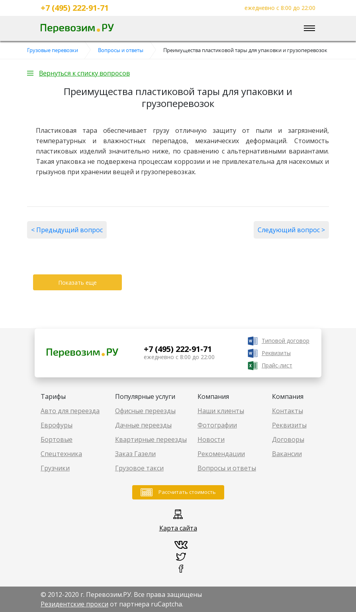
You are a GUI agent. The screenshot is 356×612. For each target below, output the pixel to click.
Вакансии (287, 453)
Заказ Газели (135, 453)
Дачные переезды (143, 425)
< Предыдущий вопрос (67, 229)
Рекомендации (221, 453)
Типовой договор (285, 340)
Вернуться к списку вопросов (84, 73)
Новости (211, 439)
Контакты (287, 410)
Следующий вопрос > (291, 229)
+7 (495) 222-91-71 (75, 8)
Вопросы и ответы (227, 468)
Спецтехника (61, 453)
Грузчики (55, 468)
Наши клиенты (221, 410)
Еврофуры (56, 425)
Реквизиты (276, 353)
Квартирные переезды (151, 439)
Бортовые (56, 439)
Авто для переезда (70, 410)
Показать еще (77, 282)
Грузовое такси (139, 468)
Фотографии (217, 425)
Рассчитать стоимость (187, 491)
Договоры (288, 439)
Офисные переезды (145, 410)
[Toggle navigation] (309, 29)
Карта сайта (178, 528)
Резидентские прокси (74, 604)
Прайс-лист (277, 365)
